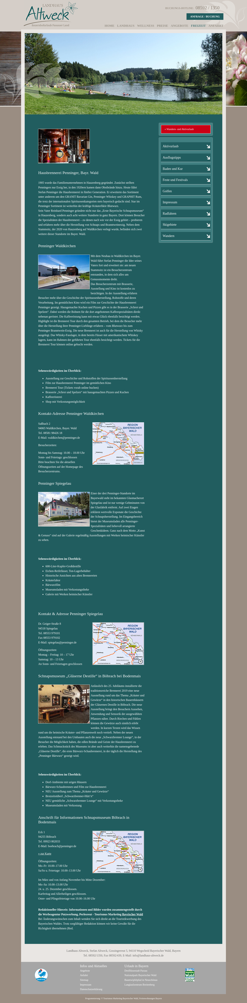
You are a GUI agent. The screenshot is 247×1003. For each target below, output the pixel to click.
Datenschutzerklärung (91, 989)
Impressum (85, 984)
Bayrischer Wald (132, 914)
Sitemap (84, 980)
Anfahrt (215, 25)
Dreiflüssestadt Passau (135, 970)
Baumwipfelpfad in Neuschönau (140, 980)
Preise (162, 25)
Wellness (145, 25)
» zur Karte (44, 853)
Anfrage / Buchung (205, 16)
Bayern (158, 998)
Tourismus (108, 998)
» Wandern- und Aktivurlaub (179, 129)
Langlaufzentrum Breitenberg (139, 984)
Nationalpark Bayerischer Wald (140, 975)
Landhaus (125, 25)
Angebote (179, 25)
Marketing (117, 998)
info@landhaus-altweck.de (148, 955)
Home (109, 25)
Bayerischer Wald (130, 998)
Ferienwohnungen (147, 998)
